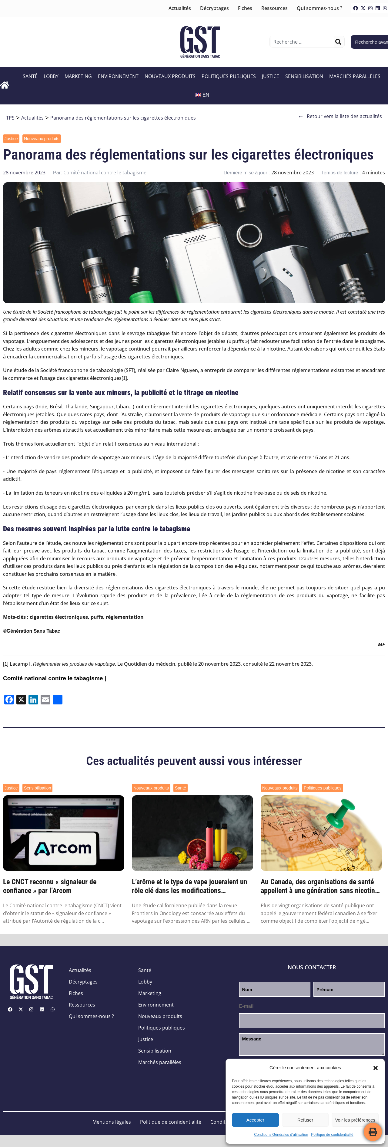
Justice (270, 76)
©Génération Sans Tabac (31, 631)
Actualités (180, 8)
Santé (30, 76)
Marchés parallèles (354, 76)
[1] (124, 378)
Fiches (245, 8)
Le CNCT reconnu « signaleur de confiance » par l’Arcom (49, 886)
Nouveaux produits (170, 76)
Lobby (51, 76)
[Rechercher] (338, 42)
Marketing (78, 76)
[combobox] (302, 42)
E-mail (246, 1006)
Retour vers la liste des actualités (340, 116)
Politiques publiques (229, 76)
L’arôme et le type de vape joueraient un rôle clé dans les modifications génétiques (189, 886)
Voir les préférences (355, 1119)
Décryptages (214, 8)
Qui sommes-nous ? (319, 8)
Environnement (118, 76)
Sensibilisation (304, 76)
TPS (10, 117)
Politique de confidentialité (332, 1134)
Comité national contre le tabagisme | (54, 678)
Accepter (255, 1119)
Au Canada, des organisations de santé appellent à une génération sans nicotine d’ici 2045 (319, 886)
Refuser (305, 1119)
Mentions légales (111, 1122)
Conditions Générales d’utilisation (281, 1134)
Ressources (274, 8)
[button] (376, 1068)
